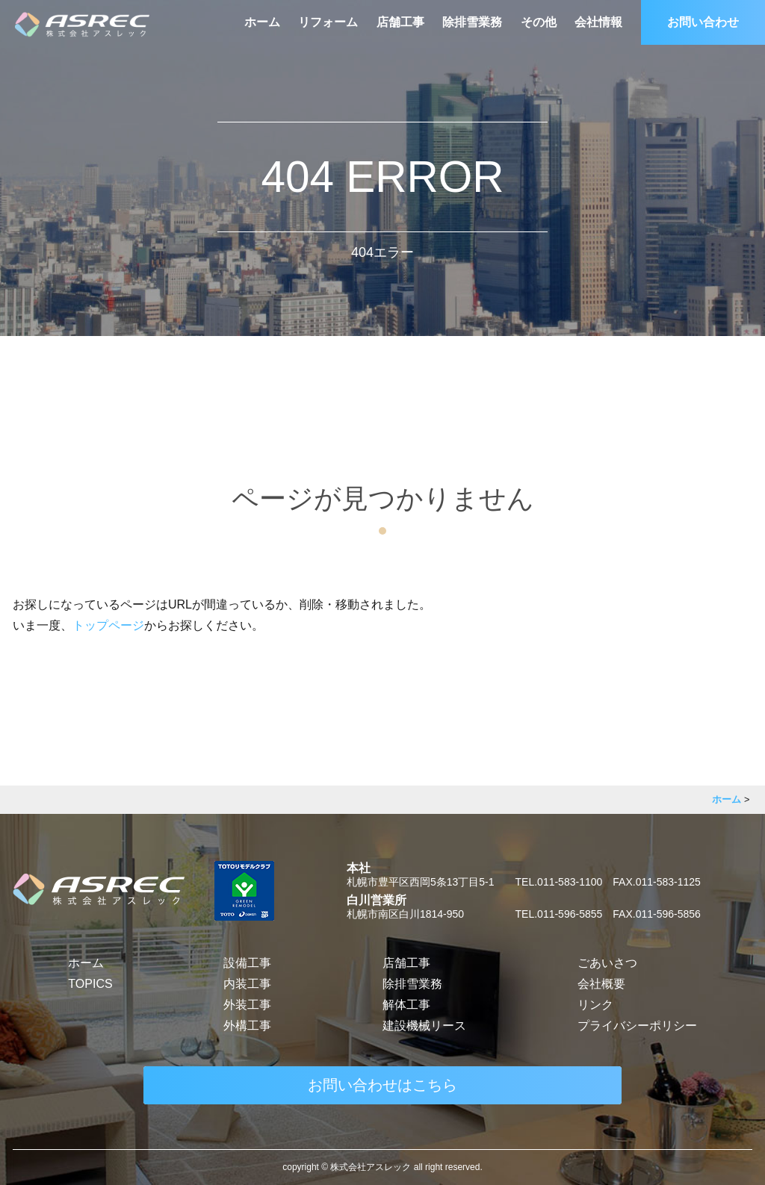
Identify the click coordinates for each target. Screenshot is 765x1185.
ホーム (262, 22)
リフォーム (328, 22)
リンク (595, 1004)
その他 (539, 22)
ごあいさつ (607, 963)
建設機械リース (424, 1025)
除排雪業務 (472, 22)
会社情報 (598, 22)
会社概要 (601, 983)
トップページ (108, 625)
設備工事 (247, 963)
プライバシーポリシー (637, 1025)
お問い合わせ (703, 22)
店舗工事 (400, 22)
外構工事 (247, 1025)
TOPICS (90, 983)
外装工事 (247, 1004)
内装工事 (247, 983)
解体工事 (406, 1004)
